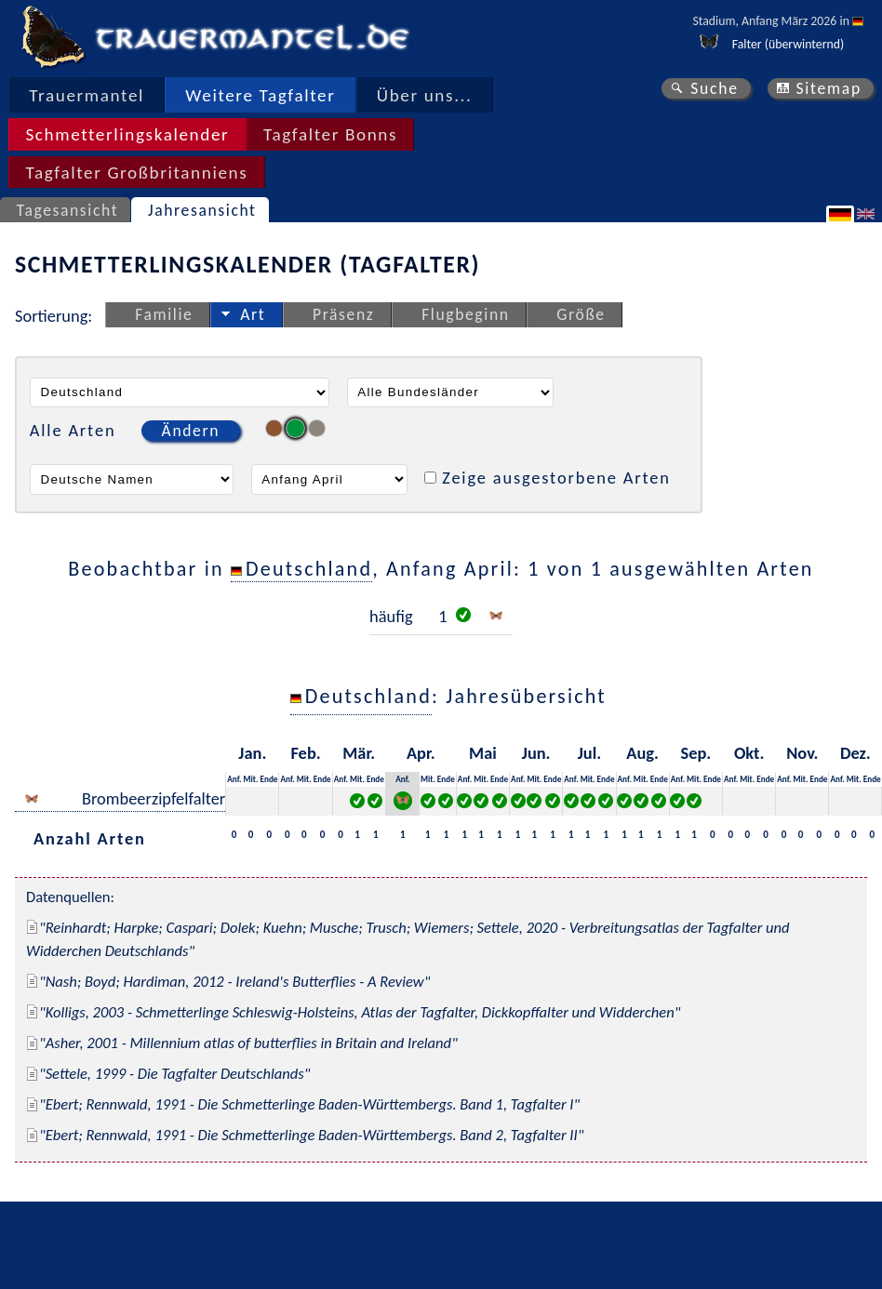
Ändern (191, 430)
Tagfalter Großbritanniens (136, 172)
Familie (164, 314)
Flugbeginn (465, 314)
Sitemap (828, 88)
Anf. (234, 779)
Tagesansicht (68, 210)
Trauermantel (86, 95)
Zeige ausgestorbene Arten (556, 477)
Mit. (251, 779)
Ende (268, 779)
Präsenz (343, 314)
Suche (714, 88)
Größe (580, 314)
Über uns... (425, 95)
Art (252, 314)
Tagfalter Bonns (330, 134)
